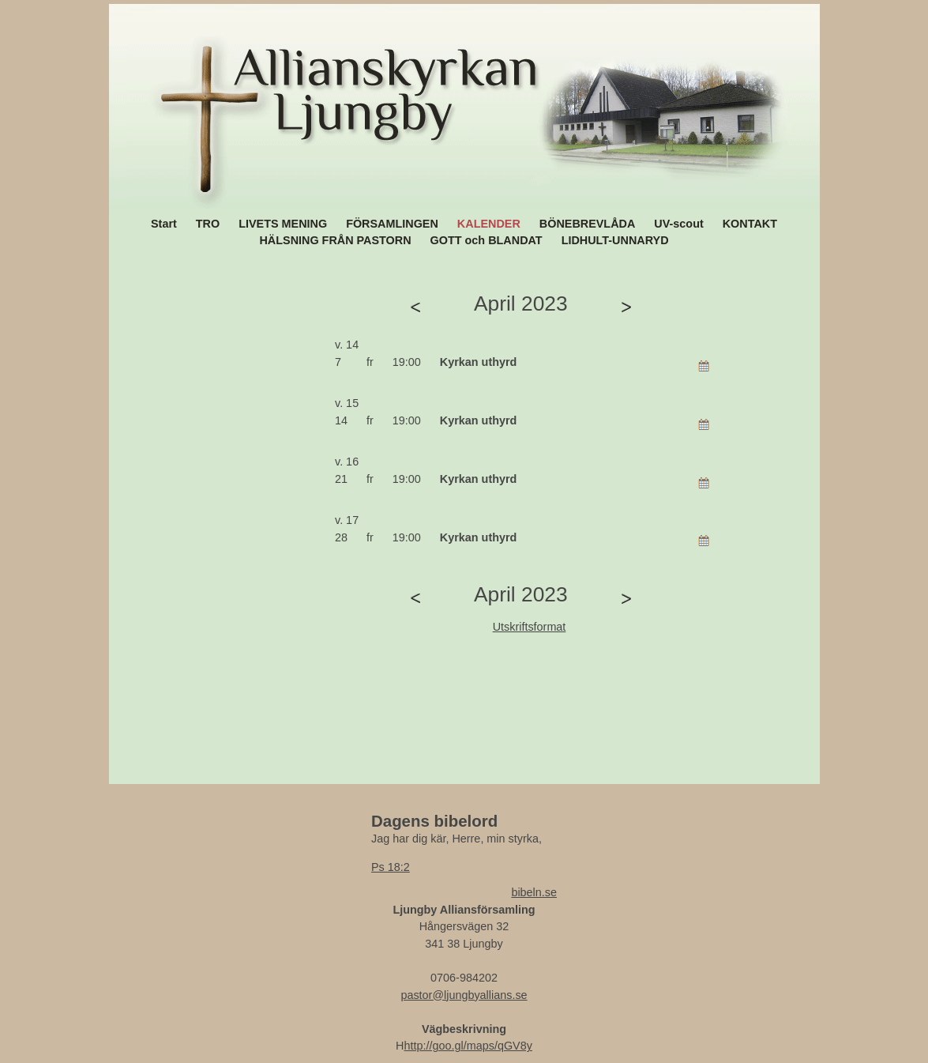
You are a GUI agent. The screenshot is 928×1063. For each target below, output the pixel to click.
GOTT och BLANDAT (486, 240)
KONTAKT (750, 223)
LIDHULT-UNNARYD (615, 240)
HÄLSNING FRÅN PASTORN (335, 240)
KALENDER (488, 223)
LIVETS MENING (283, 223)
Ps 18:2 (390, 867)
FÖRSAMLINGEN (392, 223)
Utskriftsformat (529, 626)
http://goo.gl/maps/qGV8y (468, 1045)
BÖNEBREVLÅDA (587, 223)
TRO (208, 223)
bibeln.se (534, 892)
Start (164, 223)
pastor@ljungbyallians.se (463, 995)
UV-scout (678, 223)
